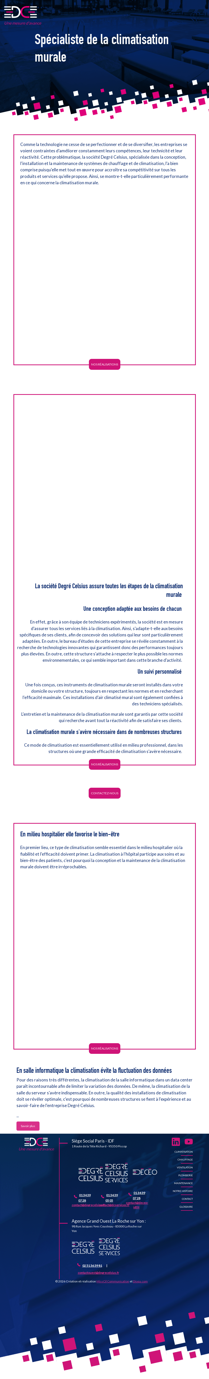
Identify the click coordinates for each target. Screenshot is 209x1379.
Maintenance (183, 1183)
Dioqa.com (140, 1281)
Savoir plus (28, 1126)
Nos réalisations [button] (104, 364)
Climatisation (184, 1151)
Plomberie (185, 1175)
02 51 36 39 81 (92, 1265)
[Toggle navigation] (196, 18)
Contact (187, 1198)
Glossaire (186, 1206)
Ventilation (185, 1167)
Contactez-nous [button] (104, 793)
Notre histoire (183, 1190)
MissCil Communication (113, 1281)
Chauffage (185, 1159)
